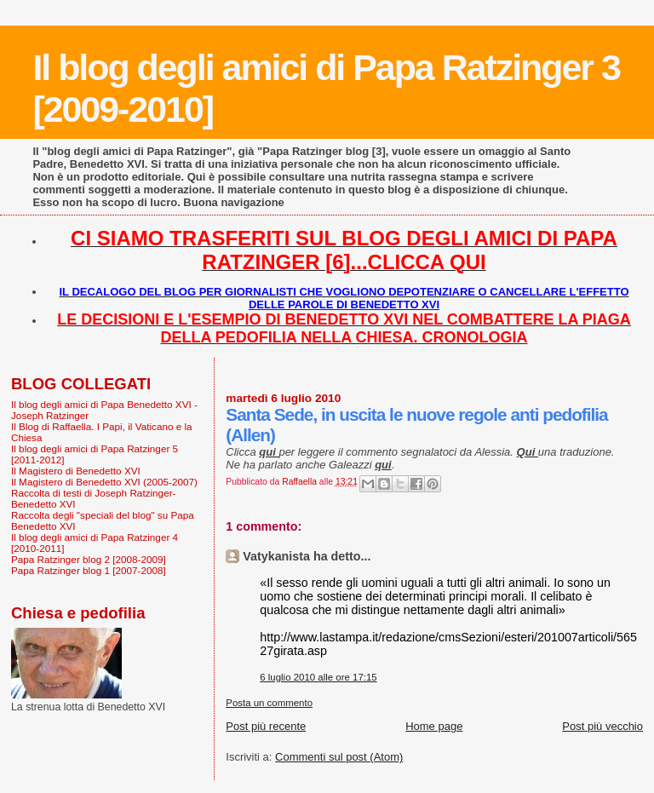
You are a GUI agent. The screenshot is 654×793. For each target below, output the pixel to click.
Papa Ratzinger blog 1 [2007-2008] (88, 570)
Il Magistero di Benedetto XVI (76, 470)
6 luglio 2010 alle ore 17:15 (318, 677)
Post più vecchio (602, 726)
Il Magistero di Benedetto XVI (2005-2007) (104, 481)
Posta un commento (269, 703)
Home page (433, 726)
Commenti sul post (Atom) (339, 756)
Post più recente (266, 726)
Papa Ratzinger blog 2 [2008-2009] (88, 559)
